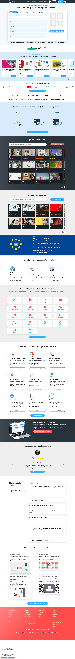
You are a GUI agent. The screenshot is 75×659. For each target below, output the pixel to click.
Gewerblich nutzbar (42, 42)
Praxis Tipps (55, 624)
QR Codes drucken (57, 389)
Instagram (55, 614)
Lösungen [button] (27, 1)
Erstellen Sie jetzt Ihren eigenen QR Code (37, 131)
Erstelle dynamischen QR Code (56, 31)
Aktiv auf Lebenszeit (57, 410)
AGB (39, 616)
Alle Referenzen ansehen (37, 471)
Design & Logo (61, 42)
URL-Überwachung (17, 410)
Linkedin (55, 612)
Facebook (55, 618)
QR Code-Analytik (37, 368)
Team (10, 612)
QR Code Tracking (27, 618)
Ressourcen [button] (40, 1)
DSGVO (40, 614)
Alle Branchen (57, 144)
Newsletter (55, 619)
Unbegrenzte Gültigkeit (31, 42)
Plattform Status (12, 621)
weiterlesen (13, 75)
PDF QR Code (26, 612)
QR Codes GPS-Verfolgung (18, 389)
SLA (39, 621)
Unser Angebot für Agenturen (37, 90)
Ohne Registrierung (52, 42)
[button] (61, 1)
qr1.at (12, 1)
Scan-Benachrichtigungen (37, 389)
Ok (7, 657)
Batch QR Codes (57, 368)
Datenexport (37, 410)
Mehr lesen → (62, 490)
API (24, 619)
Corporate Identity (42, 619)
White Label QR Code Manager (29, 623)
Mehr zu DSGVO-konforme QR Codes (40, 252)
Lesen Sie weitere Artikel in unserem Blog (37, 603)
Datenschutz (41, 618)
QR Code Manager (27, 616)
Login (54, 1)
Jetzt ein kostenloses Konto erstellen (43, 431)
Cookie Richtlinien (7, 655)
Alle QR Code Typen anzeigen (37, 336)
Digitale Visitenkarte (27, 614)
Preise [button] (45, 1)
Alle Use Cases (57, 199)
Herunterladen (56, 28)
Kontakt (10, 618)
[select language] (65, 2)
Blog (10, 619)
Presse (10, 616)
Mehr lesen (44, 468)
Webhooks (26, 621)
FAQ (54, 626)
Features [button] (33, 1)
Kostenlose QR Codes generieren (17, 42)
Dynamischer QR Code (18, 368)
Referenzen (11, 614)
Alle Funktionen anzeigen (37, 415)
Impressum (41, 612)
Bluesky (54, 616)
